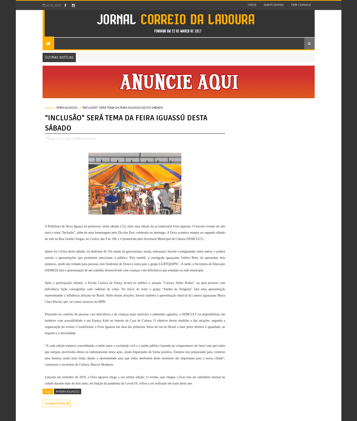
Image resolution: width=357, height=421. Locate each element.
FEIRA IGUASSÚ (67, 107)
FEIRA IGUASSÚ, (86, 138)
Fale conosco (301, 5)
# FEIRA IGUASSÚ (67, 391)
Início (252, 5)
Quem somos (274, 5)
